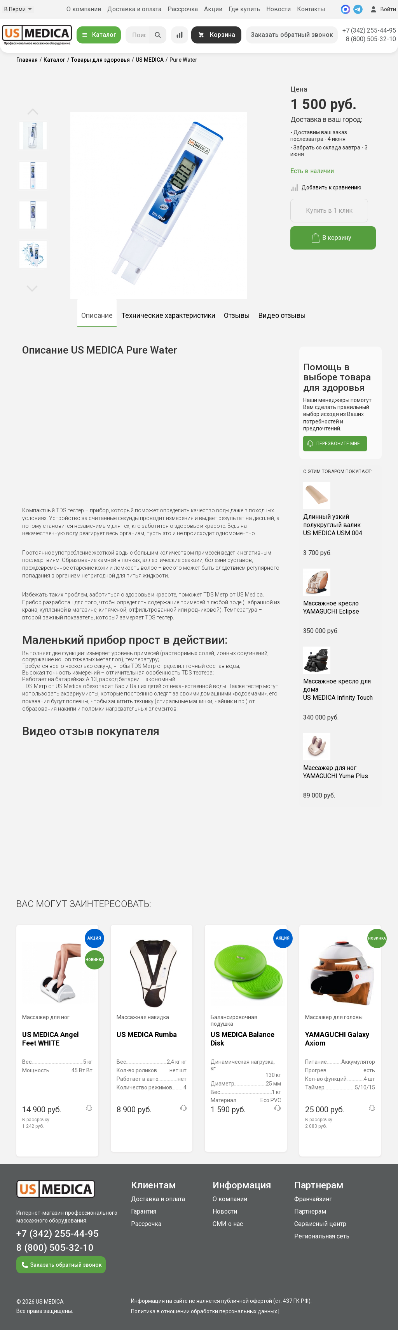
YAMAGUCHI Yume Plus (340, 772)
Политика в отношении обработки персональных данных (204, 1311)
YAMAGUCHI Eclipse (340, 607)
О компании (83, 9)
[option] (32, 136)
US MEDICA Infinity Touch (340, 689)
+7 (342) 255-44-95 (369, 30)
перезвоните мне (333, 443)
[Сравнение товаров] (179, 34)
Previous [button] (32, 112)
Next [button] (32, 288)
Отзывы (237, 315)
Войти (382, 9)
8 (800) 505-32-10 (371, 39)
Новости (278, 9)
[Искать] (157, 34)
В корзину (332, 238)
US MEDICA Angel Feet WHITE (50, 1038)
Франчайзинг (313, 1199)
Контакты (311, 9)
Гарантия (143, 1211)
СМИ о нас (228, 1224)
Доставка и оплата (134, 9)
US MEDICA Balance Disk (242, 1038)
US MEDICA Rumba (147, 1034)
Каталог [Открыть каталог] (98, 34)
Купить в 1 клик (329, 210)
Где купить (244, 9)
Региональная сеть (321, 1236)
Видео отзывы (282, 315)
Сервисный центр (320, 1224)
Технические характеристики (168, 315)
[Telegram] (358, 9)
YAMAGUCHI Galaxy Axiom (337, 1038)
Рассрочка (183, 9)
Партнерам (310, 1211)
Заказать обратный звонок (292, 34)
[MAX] (345, 9)
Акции (213, 9)
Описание (97, 315)
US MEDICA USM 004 (340, 525)
